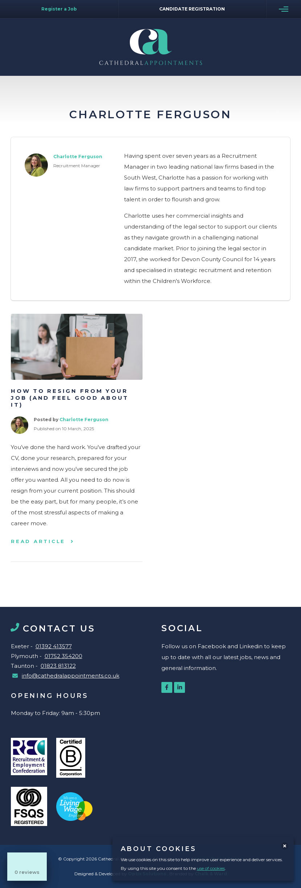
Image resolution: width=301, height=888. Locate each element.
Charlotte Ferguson (83, 419)
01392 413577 (54, 646)
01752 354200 (63, 656)
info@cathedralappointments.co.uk (70, 675)
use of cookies (211, 868)
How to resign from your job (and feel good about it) (70, 397)
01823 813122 (58, 665)
